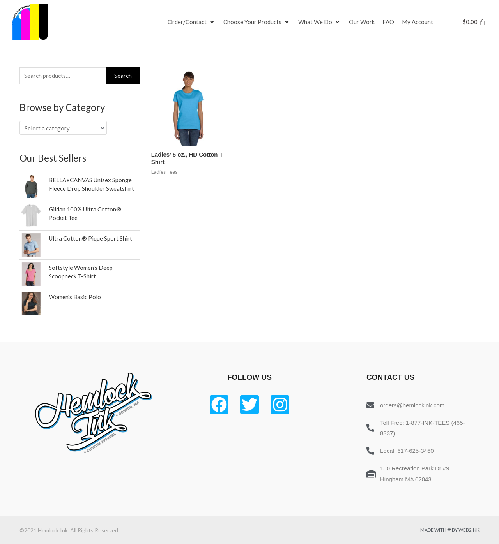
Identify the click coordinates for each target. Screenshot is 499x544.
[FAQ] (388, 22)
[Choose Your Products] (256, 22)
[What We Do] (319, 22)
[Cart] (473, 22)
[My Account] (417, 22)
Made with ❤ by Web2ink (450, 530)
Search (123, 75)
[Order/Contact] (191, 22)
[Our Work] (362, 22)
